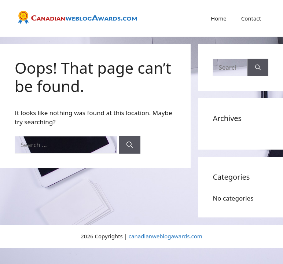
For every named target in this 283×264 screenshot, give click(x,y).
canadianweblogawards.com (165, 236)
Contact (251, 18)
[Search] (129, 145)
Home (219, 18)
